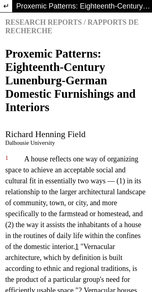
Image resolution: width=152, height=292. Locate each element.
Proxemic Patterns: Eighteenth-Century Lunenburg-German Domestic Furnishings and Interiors (84, 6)
